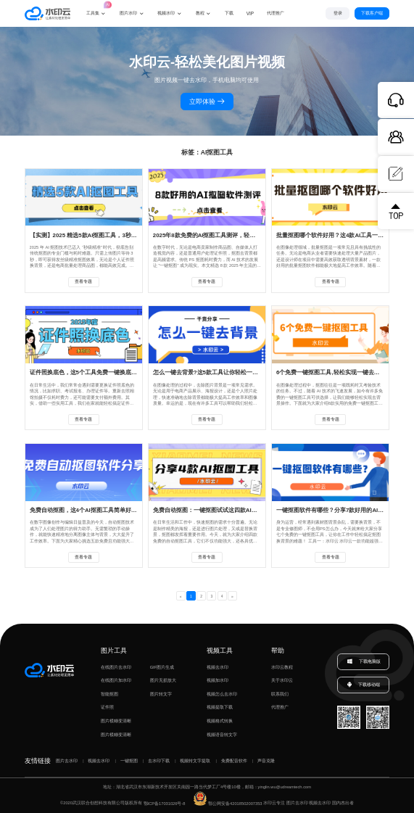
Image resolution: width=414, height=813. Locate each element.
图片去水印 (67, 761)
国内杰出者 (343, 803)
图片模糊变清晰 (116, 721)
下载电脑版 (364, 662)
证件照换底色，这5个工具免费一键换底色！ (86, 372)
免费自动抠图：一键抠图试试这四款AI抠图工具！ (217, 510)
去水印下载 (159, 761)
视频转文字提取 (195, 761)
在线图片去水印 (116, 667)
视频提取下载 (220, 707)
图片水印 (128, 12)
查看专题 (83, 281)
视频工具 (220, 650)
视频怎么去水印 (222, 694)
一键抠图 (129, 761)
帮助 (277, 650)
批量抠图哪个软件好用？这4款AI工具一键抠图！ (338, 235)
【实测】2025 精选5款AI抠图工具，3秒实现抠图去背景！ (104, 235)
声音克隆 (266, 761)
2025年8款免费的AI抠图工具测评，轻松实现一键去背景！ (227, 235)
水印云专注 (274, 803)
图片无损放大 (163, 680)
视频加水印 (217, 680)
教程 (200, 12)
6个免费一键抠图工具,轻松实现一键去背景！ (334, 372)
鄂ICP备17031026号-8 (165, 803)
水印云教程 (282, 667)
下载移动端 (363, 685)
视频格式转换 (220, 721)
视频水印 (166, 12)
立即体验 (207, 101)
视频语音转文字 (222, 734)
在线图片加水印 (116, 680)
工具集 (96, 8)
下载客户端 (372, 13)
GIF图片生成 (162, 667)
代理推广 (280, 707)
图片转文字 (161, 694)
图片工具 (114, 650)
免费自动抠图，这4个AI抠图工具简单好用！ (86, 510)
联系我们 (280, 694)
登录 (338, 13)
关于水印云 (282, 680)
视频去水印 (217, 667)
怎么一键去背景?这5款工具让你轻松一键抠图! (212, 372)
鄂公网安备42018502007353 (228, 803)
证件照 (107, 707)
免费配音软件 (234, 761)
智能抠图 (109, 694)
